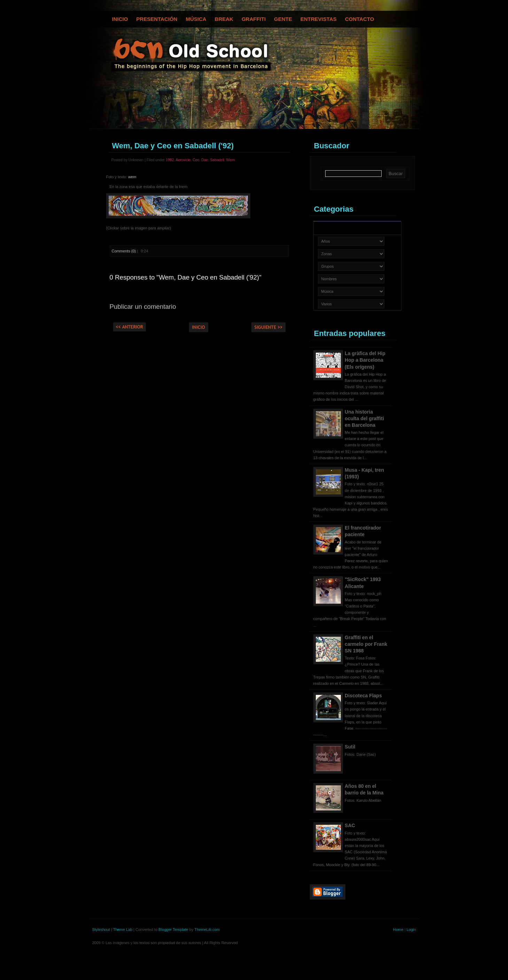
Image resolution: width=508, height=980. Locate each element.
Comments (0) (124, 251)
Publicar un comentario (143, 306)
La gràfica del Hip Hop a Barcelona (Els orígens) (365, 360)
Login (411, 929)
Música (196, 19)
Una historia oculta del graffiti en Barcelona (364, 418)
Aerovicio (182, 160)
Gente (283, 19)
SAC (350, 825)
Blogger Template (173, 929)
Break (224, 19)
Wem (230, 160)
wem (132, 177)
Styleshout (101, 929)
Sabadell (217, 160)
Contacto (359, 19)
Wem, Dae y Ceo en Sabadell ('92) (173, 145)
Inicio (120, 19)
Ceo (196, 160)
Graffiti (254, 19)
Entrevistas (318, 19)
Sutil (350, 747)
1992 (170, 160)
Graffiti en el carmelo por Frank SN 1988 (366, 644)
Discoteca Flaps (363, 695)
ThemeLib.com (207, 929)
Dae (204, 160)
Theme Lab (123, 929)
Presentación (156, 19)
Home (398, 929)
